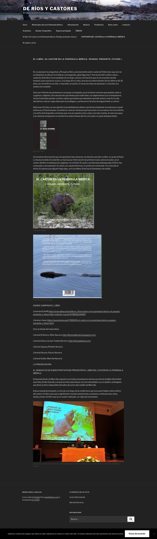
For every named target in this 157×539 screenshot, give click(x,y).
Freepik (37, 497)
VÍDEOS (78, 31)
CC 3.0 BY (35, 500)
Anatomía (27, 31)
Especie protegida (63, 31)
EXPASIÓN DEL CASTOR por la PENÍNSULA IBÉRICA (103, 37)
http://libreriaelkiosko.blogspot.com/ (79, 335)
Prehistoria (99, 25)
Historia (86, 25)
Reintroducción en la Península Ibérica (47, 25)
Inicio (25, 25)
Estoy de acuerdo (137, 534)
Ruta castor (113, 25)
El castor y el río (29, 43)
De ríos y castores (50, 8)
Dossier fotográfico (43, 31)
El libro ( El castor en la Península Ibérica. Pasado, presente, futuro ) (50, 37)
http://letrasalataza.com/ (79, 341)
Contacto (126, 25)
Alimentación (72, 25)
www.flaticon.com (51, 497)
